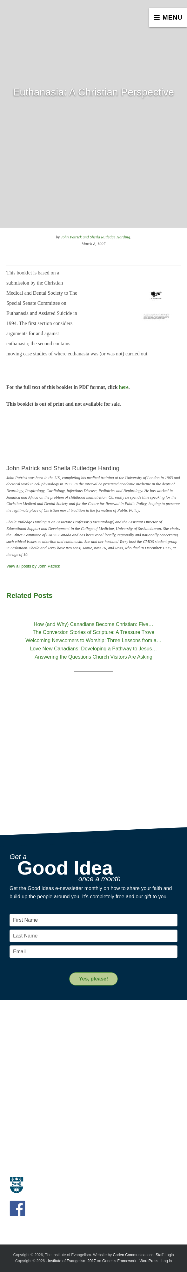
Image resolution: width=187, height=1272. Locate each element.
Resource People (26, 1110)
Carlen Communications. (134, 1255)
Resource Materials (29, 1103)
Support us (25, 1138)
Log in (167, 1261)
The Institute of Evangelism (47, 21)
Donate (17, 1149)
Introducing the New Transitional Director (50, 1064)
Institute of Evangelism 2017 (72, 1261)
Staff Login (165, 1255)
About (18, 1016)
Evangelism (21, 1027)
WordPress (148, 1261)
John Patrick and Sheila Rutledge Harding (95, 237)
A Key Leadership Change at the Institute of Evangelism (64, 1071)
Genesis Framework (119, 1261)
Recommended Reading (33, 1118)
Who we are (21, 1034)
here (124, 387)
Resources (24, 1093)
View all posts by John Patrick (33, 566)
